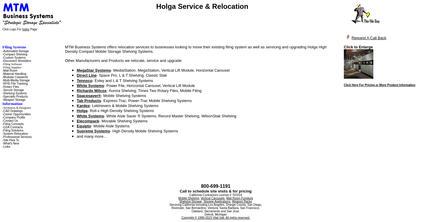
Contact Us (10, 120)
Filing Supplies (12, 67)
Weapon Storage (14, 99)
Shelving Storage (190, 201)
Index (25, 29)
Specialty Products (15, 96)
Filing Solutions (13, 130)
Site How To (11, 140)
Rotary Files (11, 86)
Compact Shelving (15, 54)
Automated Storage (16, 51)
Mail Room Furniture (239, 198)
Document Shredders (17, 61)
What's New (11, 143)
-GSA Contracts (12, 127)
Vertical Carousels (213, 198)
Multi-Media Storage (16, 80)
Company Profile (14, 117)
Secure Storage (13, 90)
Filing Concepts (13, 124)
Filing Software (12, 64)
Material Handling (14, 73)
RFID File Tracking (15, 83)
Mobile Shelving (188, 198)
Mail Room (10, 70)
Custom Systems (14, 57)
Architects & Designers (17, 107)
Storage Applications (216, 201)
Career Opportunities (17, 114)
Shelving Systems (15, 93)
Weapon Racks (242, 201)
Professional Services (17, 137)
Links (6, 146)
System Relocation (15, 133)
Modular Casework (15, 77)
